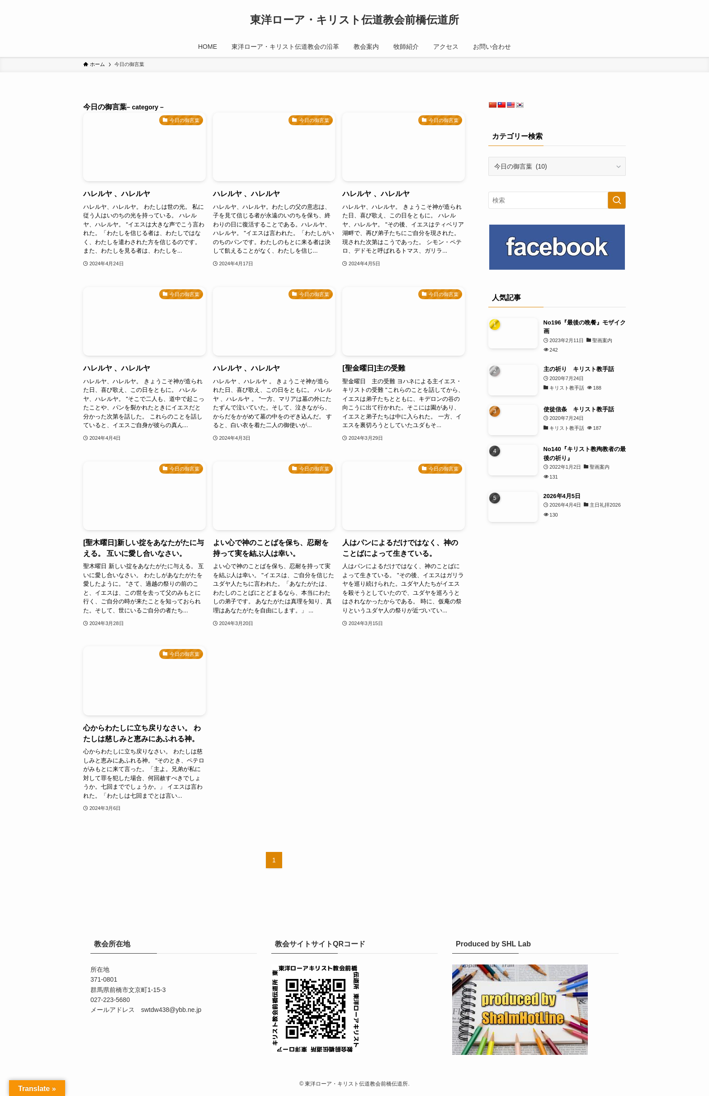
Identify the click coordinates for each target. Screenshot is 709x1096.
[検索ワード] (557, 200)
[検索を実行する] (617, 200)
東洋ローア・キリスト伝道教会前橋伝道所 (354, 19)
